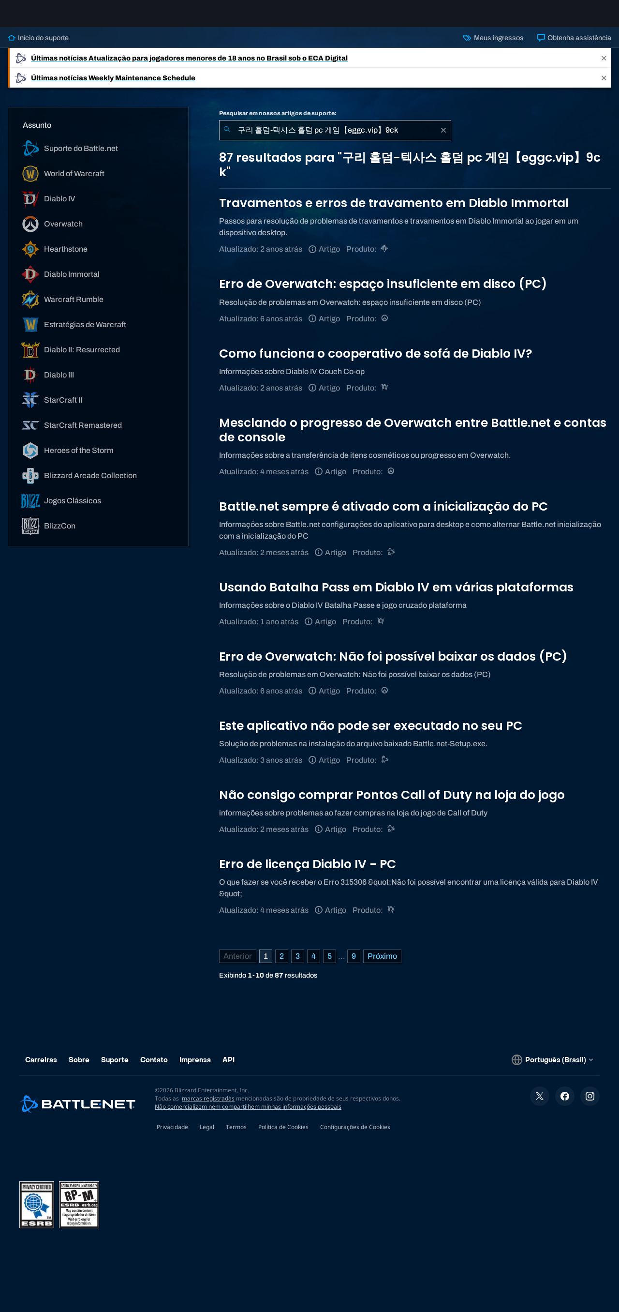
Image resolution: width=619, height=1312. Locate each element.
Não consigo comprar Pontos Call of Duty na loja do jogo (392, 802)
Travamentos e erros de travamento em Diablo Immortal (394, 210)
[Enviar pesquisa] (227, 138)
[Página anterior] (237, 964)
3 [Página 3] (297, 964)
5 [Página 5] (329, 964)
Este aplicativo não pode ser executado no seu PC (370, 733)
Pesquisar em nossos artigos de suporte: (278, 121)
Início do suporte (38, 45)
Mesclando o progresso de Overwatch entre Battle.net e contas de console (412, 437)
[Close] (604, 65)
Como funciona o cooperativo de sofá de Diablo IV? (375, 361)
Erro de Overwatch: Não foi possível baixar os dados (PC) (393, 664)
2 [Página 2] (282, 964)
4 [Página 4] (313, 964)
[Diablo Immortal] (385, 257)
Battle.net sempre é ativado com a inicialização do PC (383, 514)
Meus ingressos (493, 45)
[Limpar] (443, 138)
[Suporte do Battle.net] (391, 560)
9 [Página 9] (354, 964)
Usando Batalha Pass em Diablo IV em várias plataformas (396, 595)
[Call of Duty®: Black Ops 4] (391, 837)
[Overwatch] (385, 326)
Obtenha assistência (574, 45)
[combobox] (335, 138)
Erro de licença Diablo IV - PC (307, 871)
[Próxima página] (382, 964)
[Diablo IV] (385, 396)
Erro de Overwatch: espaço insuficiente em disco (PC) (383, 291)
